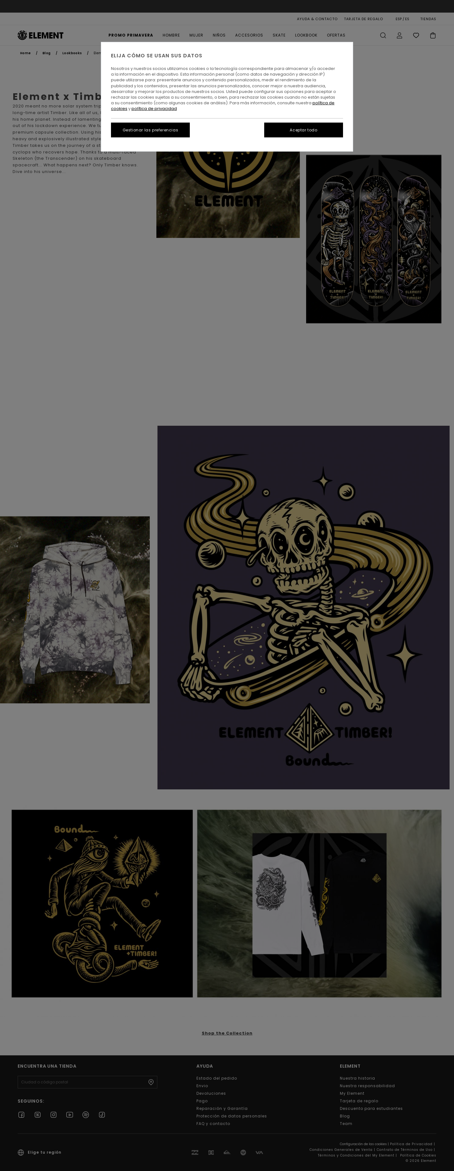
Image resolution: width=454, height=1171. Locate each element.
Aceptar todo (303, 130)
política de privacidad (154, 109)
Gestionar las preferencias (150, 130)
